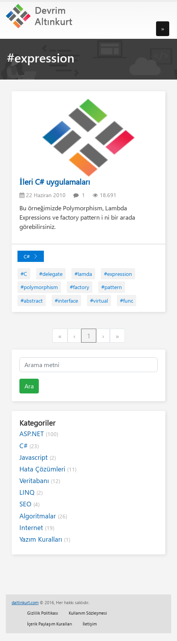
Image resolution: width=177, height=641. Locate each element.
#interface (66, 300)
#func (126, 300)
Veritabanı (39, 480)
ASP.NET (38, 433)
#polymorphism (39, 287)
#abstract (32, 300)
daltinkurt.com (25, 602)
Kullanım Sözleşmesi (88, 613)
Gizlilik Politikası (42, 613)
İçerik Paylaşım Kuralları (49, 624)
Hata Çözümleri (47, 469)
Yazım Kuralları (44, 539)
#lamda (83, 273)
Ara (29, 386)
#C (24, 273)
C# (31, 256)
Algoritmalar (43, 516)
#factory (79, 287)
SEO (29, 504)
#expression (118, 273)
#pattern (111, 287)
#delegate (50, 273)
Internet (36, 527)
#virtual (99, 300)
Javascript (37, 457)
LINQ (31, 492)
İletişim (90, 624)
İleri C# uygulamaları (54, 181)
